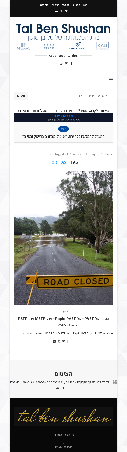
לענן (85, 4)
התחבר (65, 4)
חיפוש (21, 96)
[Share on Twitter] (63, 341)
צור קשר (44, 4)
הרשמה (55, 4)
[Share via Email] (54, 341)
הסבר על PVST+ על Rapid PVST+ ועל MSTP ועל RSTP (63, 318)
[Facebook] (71, 11)
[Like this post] (73, 341)
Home (109, 154)
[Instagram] (61, 11)
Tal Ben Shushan (68, 325)
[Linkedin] (56, 11)
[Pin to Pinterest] (59, 341)
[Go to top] (63, 446)
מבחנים (76, 4)
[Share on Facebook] (68, 341)
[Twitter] (66, 11)
